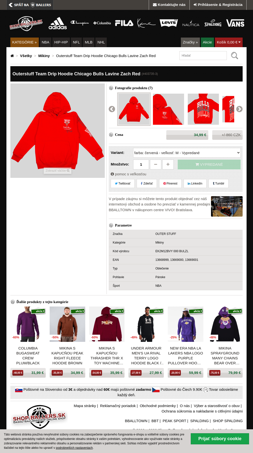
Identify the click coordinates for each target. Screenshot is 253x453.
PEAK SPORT (174, 421)
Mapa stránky (85, 406)
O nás (185, 406)
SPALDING (199, 421)
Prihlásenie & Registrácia (218, 4)
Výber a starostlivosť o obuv (217, 406)
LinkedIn (195, 183)
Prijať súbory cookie (220, 438)
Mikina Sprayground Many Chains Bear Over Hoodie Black (225, 356)
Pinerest (170, 183)
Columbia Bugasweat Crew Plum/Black (28, 355)
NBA (45, 42)
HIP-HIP (61, 42)
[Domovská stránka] (12, 56)
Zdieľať (147, 183)
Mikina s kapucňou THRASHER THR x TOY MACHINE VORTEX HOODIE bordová (107, 356)
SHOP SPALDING (228, 421)
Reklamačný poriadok (118, 406)
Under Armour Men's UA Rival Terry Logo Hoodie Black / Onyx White (146, 356)
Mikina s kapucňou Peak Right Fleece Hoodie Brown (67, 355)
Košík (229, 42)
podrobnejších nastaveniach (74, 448)
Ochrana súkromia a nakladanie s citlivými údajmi (202, 411)
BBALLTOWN (136, 421)
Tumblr (218, 183)
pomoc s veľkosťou (128, 174)
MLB (88, 42)
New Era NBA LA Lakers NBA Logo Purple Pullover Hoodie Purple (185, 356)
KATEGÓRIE (24, 42)
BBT (155, 421)
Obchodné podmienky (158, 406)
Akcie (207, 42)
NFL (76, 42)
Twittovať (122, 183)
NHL (101, 42)
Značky (190, 42)
